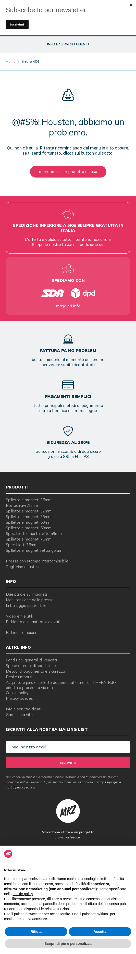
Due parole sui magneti (26, 594)
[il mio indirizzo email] (68, 747)
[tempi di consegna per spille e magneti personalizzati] (68, 293)
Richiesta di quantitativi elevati (33, 621)
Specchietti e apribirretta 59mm (34, 533)
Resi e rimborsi (19, 676)
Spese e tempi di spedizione (31, 665)
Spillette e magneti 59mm (29, 527)
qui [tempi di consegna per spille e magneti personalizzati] (101, 244)
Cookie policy (17, 692)
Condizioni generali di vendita (31, 660)
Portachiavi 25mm (22, 505)
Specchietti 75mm (22, 544)
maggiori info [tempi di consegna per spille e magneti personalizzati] (68, 305)
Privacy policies (19, 698)
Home (11, 61)
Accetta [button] (99, 932)
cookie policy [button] (23, 894)
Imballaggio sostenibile (26, 605)
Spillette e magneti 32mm (29, 511)
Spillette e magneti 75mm (29, 539)
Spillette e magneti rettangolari (33, 550)
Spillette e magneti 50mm (29, 522)
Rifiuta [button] (36, 932)
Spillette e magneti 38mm (29, 516)
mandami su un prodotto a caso (68, 171)
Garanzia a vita (19, 714)
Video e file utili (19, 616)
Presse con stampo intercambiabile (37, 561)
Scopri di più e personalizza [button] (67, 944)
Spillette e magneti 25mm (29, 499)
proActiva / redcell (68, 837)
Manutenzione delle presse (30, 599)
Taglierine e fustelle (23, 566)
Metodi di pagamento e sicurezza (35, 671)
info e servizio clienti (68, 44)
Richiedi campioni (21, 632)
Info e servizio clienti (23, 709)
